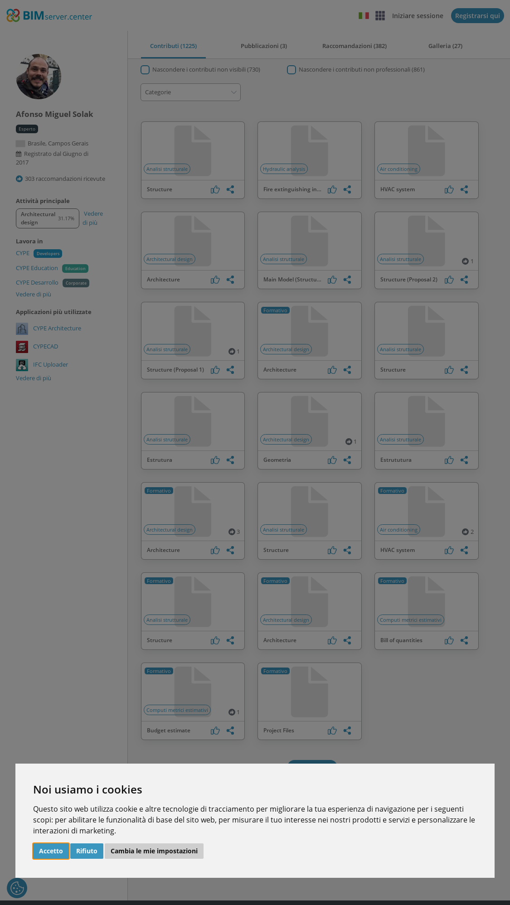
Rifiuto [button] (86, 851)
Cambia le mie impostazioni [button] (154, 851)
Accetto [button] (51, 851)
